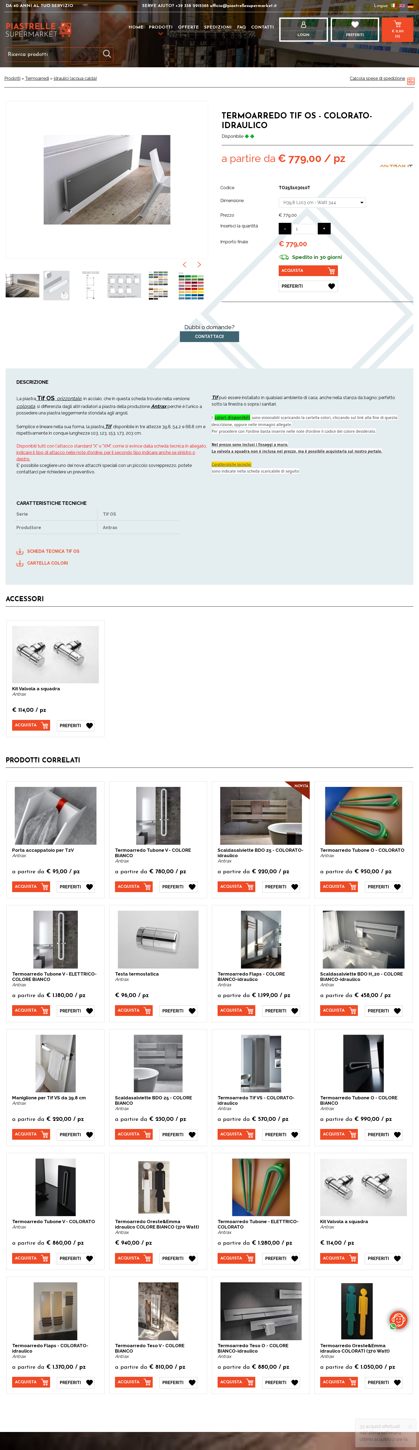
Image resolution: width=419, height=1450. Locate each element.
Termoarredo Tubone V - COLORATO (53, 1221)
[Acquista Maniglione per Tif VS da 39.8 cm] (31, 1133)
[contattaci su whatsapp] (398, 1320)
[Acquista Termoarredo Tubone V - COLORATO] (31, 1257)
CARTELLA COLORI (47, 563)
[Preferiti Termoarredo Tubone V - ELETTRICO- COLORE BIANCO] (76, 1010)
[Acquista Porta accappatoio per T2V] (31, 886)
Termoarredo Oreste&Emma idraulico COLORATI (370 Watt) (355, 1347)
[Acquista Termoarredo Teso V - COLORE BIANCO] (134, 1381)
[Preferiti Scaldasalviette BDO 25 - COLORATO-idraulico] (281, 886)
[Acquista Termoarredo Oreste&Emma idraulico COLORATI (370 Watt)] (339, 1381)
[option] (23, 285)
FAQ (241, 27)
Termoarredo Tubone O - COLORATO (362, 850)
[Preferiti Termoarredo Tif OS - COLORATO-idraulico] (308, 286)
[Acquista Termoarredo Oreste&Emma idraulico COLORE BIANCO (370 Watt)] (134, 1257)
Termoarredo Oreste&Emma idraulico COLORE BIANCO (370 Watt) (157, 1223)
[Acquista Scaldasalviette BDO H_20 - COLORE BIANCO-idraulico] (339, 1010)
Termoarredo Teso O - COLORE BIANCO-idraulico (253, 1347)
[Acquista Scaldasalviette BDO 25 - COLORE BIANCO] (134, 1133)
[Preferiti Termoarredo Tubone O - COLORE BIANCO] (384, 1134)
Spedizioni (218, 27)
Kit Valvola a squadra (36, 688)
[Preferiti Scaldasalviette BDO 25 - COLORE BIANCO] (178, 1134)
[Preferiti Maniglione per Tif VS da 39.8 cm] (76, 1134)
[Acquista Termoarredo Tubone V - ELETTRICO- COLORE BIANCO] (31, 1010)
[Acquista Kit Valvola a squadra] (31, 725)
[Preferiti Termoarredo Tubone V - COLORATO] (76, 1258)
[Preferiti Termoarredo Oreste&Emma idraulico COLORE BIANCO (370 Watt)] (178, 1258)
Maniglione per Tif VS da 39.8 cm (49, 1097)
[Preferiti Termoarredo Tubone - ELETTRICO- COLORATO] (281, 1258)
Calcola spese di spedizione (377, 78)
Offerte (188, 27)
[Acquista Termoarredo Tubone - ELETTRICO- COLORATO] (236, 1257)
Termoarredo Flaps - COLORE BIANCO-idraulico (251, 976)
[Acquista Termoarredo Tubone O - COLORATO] (339, 886)
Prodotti (161, 27)
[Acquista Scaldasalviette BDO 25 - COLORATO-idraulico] (236, 886)
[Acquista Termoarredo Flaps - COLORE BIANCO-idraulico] (236, 1010)
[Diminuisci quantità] (285, 228)
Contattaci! (209, 336)
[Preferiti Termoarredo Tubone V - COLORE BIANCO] (178, 886)
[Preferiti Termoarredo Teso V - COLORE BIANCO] (178, 1381)
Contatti (262, 27)
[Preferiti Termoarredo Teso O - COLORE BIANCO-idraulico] (281, 1381)
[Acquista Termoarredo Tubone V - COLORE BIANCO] (134, 886)
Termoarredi (37, 78)
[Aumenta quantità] (324, 228)
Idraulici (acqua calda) (75, 78)
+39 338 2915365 (192, 6)
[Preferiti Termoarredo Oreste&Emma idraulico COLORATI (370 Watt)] (384, 1381)
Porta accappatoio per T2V (43, 850)
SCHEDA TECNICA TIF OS (53, 551)
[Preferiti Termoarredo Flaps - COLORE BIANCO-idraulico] (281, 1010)
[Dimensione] (322, 203)
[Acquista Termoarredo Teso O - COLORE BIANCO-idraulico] (236, 1381)
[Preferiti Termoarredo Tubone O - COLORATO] (384, 886)
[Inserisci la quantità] (304, 229)
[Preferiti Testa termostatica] (178, 1010)
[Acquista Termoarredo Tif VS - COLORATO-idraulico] (236, 1133)
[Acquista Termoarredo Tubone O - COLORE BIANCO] (339, 1133)
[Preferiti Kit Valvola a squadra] (76, 725)
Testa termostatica (137, 973)
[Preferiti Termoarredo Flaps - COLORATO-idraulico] (76, 1381)
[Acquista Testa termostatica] (134, 1010)
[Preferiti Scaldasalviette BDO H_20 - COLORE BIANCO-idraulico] (384, 1010)
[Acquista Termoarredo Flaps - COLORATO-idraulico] (31, 1381)
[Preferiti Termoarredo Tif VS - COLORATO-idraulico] (281, 1134)
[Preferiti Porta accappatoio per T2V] (76, 886)
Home (135, 27)
